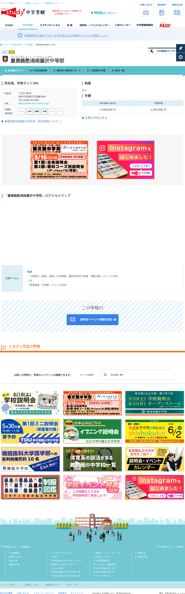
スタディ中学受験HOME (12, 45)
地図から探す (15, 557)
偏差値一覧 (14, 564)
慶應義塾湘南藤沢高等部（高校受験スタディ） (34, 121)
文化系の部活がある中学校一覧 (65, 576)
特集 (55, 557)
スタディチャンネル (62, 553)
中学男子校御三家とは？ (104, 568)
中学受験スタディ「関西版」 (171, 547)
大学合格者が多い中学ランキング (66, 560)
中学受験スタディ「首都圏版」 (16, 547)
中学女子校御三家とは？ (104, 572)
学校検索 (29, 45)
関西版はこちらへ (105, 12)
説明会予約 (142, 557)
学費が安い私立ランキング (63, 564)
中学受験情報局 (102, 560)
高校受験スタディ (53, 3)
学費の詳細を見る (96, 117)
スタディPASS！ (103, 576)
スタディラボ (72, 585)
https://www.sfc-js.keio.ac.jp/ (33, 103)
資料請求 (141, 553)
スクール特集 (57, 568)
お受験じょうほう (32, 3)
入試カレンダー (102, 557)
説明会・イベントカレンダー (108, 553)
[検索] (136, 375)
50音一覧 (13, 560)
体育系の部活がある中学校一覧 (65, 572)
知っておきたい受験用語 (104, 564)
